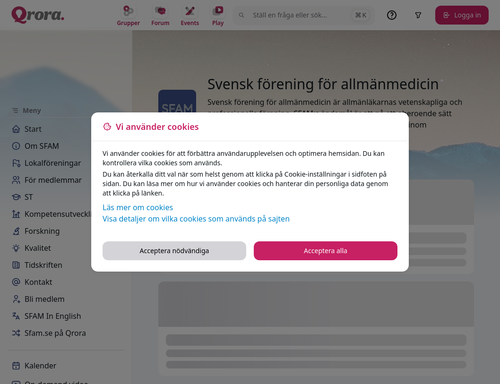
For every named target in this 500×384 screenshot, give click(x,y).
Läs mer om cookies (138, 207)
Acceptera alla (325, 250)
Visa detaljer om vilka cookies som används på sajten (196, 218)
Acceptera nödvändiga (174, 250)
